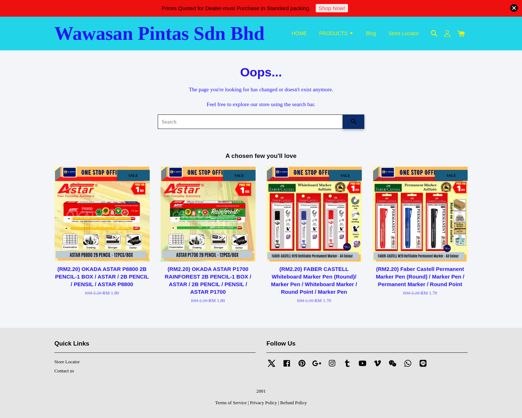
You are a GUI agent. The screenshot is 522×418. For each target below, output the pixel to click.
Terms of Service (231, 402)
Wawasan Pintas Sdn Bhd (159, 33)
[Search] (250, 121)
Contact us (64, 370)
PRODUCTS (336, 33)
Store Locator (403, 33)
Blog (371, 33)
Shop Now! (332, 8)
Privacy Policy (263, 402)
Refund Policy (293, 402)
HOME (299, 33)
